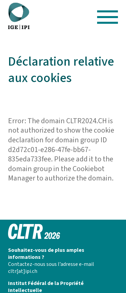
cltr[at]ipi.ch (22, 271)
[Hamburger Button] (107, 16)
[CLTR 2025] (19, 16)
